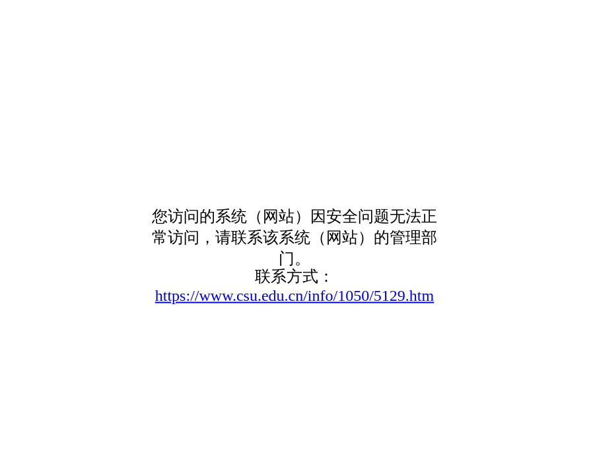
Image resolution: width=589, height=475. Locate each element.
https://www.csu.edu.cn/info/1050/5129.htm (294, 295)
